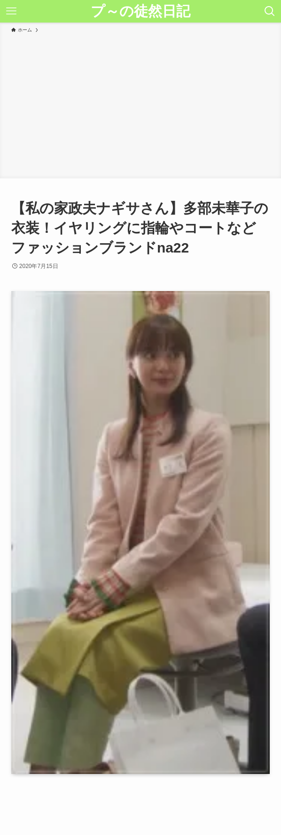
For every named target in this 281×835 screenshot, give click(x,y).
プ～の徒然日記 (140, 11)
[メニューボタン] (11, 11)
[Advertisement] (140, 104)
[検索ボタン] (269, 11)
